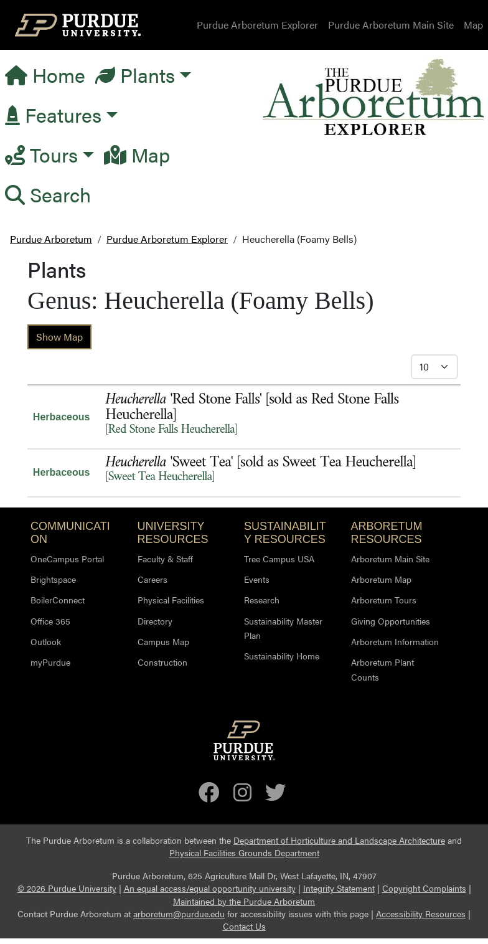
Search (48, 194)
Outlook (45, 641)
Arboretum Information (395, 641)
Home (45, 74)
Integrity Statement (339, 888)
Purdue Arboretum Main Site (391, 24)
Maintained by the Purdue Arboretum (244, 901)
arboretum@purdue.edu (179, 914)
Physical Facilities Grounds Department (244, 853)
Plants (135, 74)
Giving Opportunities (390, 621)
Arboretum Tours (383, 599)
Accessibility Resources (421, 914)
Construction (162, 662)
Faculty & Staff (165, 558)
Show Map (59, 336)
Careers (152, 579)
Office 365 (50, 621)
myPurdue (50, 662)
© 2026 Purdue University (66, 888)
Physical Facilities (171, 599)
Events (257, 579)
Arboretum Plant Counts (382, 669)
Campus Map (163, 641)
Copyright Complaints (424, 888)
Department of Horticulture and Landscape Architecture (339, 840)
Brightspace (53, 579)
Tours (41, 154)
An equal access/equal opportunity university (210, 888)
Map (473, 24)
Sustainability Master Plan (283, 628)
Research (261, 599)
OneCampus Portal (67, 558)
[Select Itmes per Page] (434, 366)
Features (53, 114)
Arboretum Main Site (390, 558)
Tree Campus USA (279, 558)
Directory (155, 621)
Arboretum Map (381, 579)
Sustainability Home (281, 655)
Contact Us (244, 926)
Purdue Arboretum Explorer (257, 24)
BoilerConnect (57, 599)
